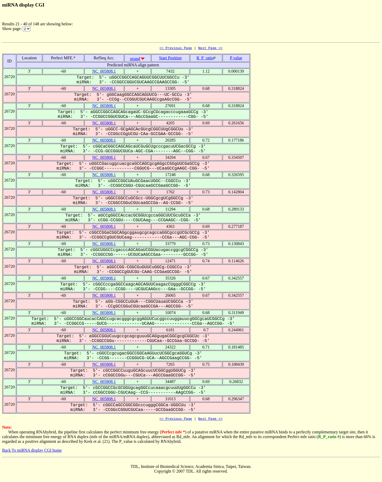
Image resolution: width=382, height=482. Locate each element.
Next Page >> (210, 48)
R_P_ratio (204, 58)
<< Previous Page (175, 48)
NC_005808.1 (104, 72)
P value (236, 58)
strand (135, 59)
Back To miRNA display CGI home (32, 452)
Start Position (170, 58)
